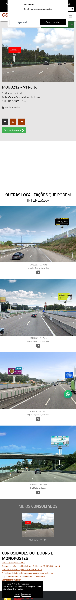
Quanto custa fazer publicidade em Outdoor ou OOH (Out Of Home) (31, 566)
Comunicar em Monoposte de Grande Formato (22, 569)
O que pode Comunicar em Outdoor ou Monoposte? (24, 576)
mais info (20, 589)
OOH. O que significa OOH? (13, 562)
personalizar (26, 594)
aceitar (17, 594)
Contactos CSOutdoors (11, 579)
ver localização (12, 107)
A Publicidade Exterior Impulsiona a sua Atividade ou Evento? (28, 572)
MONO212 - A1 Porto (38, 539)
